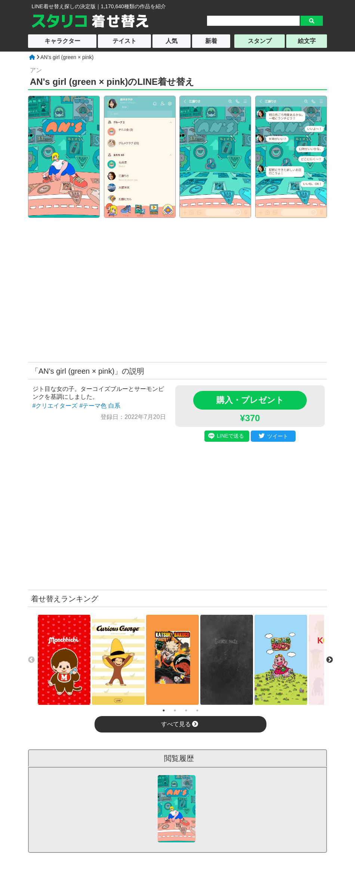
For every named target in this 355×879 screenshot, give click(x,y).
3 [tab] (186, 710)
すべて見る (179, 724)
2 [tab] (175, 710)
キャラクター (62, 41)
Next (329, 660)
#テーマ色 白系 (99, 406)
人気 (172, 41)
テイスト (124, 41)
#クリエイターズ (55, 406)
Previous (31, 660)
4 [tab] (197, 710)
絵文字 (307, 41)
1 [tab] (163, 710)
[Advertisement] (106, 289)
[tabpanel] (64, 660)
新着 (211, 41)
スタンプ (260, 41)
